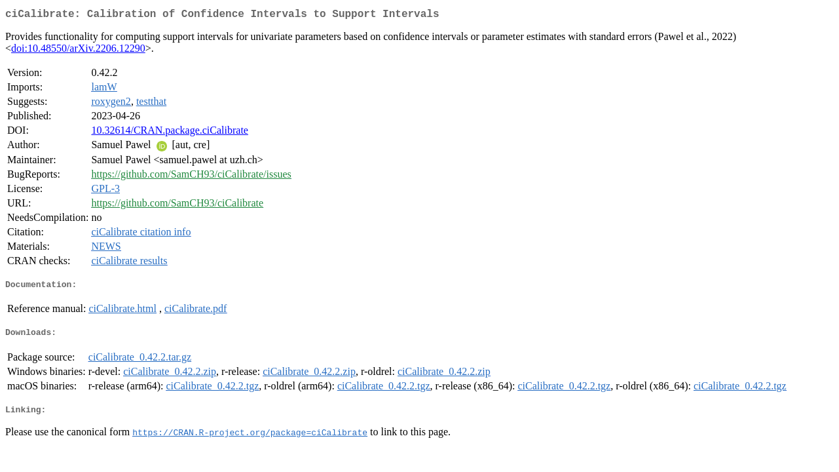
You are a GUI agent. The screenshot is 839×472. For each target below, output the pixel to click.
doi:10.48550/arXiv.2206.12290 (78, 50)
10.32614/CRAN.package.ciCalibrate (169, 132)
